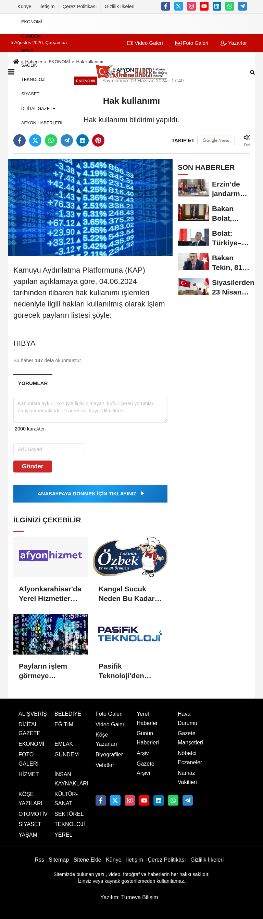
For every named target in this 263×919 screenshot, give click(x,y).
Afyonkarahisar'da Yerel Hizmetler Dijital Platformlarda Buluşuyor (50, 594)
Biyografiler (109, 754)
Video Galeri (111, 724)
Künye (24, 6)
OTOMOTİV (33, 814)
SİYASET (30, 93)
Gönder (32, 466)
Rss (39, 860)
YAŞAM (27, 835)
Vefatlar (105, 765)
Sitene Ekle (87, 860)
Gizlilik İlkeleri (120, 6)
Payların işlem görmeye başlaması (43, 671)
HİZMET (28, 774)
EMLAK (63, 744)
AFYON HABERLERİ (41, 122)
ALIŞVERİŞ (32, 714)
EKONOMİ (31, 21)
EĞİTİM (63, 724)
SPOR (27, 50)
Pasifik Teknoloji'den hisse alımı (121, 671)
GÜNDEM (31, 36)
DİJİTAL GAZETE (38, 108)
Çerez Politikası (80, 6)
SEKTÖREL (69, 814)
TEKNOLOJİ (33, 79)
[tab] (32, 383)
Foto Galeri (109, 714)
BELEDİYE (67, 714)
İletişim (47, 6)
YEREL (63, 835)
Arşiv (143, 753)
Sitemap (59, 860)
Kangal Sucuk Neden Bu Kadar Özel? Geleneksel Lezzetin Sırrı (128, 594)
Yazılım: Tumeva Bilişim (129, 897)
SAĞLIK (29, 64)
